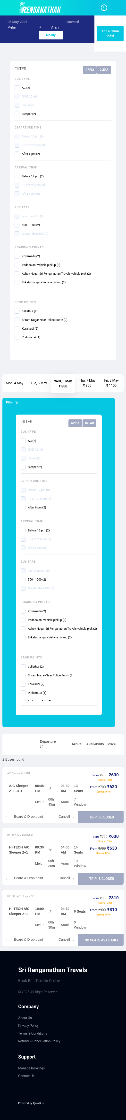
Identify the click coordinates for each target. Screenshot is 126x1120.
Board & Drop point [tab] (28, 816)
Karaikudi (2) (30, 328)
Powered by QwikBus (31, 1103)
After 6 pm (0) (31, 194)
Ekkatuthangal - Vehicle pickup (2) (44, 282)
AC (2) (26, 88)
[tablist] (63, 817)
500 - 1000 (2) (31, 225)
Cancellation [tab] (68, 816)
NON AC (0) (29, 96)
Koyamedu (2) (31, 256)
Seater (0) (28, 105)
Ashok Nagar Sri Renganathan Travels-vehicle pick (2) (56, 273)
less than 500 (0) (33, 216)
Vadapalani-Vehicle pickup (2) (41, 265)
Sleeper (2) (29, 114)
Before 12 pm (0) (33, 136)
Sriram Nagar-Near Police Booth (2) (44, 320)
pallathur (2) (30, 311)
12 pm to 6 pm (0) (33, 145)
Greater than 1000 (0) (36, 233)
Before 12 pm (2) (33, 176)
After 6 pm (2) (31, 154)
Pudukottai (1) (31, 337)
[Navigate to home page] (40, 7)
